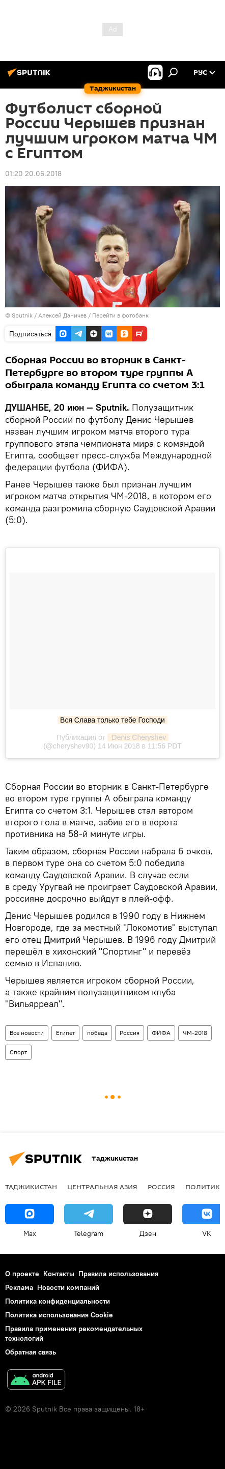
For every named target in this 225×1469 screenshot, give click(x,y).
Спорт (18, 1052)
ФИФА (161, 1032)
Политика (204, 1186)
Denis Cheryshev (138, 737)
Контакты (58, 1273)
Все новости (27, 1032)
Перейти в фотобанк (120, 315)
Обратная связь (30, 1352)
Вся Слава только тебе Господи (112, 720)
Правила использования (118, 1273)
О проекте (22, 1273)
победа (97, 1032)
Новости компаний (68, 1287)
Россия (129, 1032)
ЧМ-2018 (195, 1032)
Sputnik (23, 315)
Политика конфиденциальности (57, 1301)
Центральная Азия (102, 1186)
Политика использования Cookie (59, 1314)
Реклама (19, 1287)
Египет (65, 1032)
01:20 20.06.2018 (33, 173)
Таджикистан (31, 1186)
